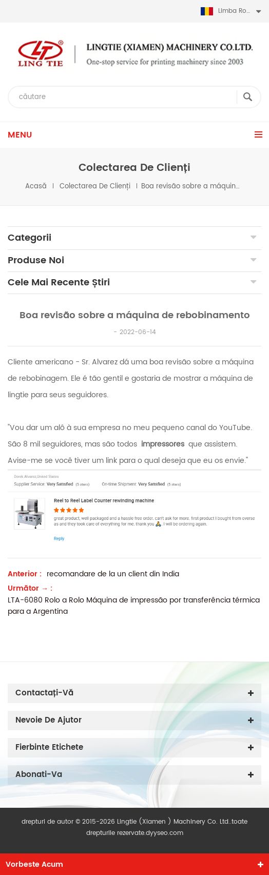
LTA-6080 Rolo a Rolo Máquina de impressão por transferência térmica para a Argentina (134, 606)
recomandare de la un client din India (113, 574)
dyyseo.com (164, 833)
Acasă (36, 186)
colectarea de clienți (95, 186)
